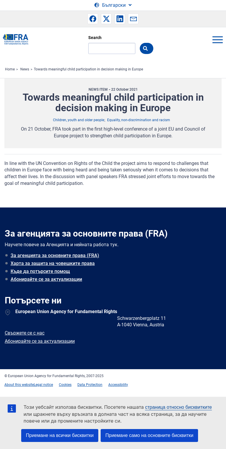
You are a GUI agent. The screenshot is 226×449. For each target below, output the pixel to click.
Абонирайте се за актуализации (46, 279)
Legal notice (43, 385)
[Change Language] (113, 5)
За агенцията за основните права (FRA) (55, 255)
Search (95, 37)
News (24, 69)
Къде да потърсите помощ (40, 271)
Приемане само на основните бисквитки (149, 435)
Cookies (65, 385)
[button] (92, 18)
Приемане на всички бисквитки (60, 435)
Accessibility (118, 385)
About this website (19, 385)
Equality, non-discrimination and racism (138, 120)
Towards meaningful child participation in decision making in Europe (88, 69)
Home (10, 69)
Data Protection (89, 385)
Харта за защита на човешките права (53, 263)
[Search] (111, 48)
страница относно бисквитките (178, 407)
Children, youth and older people (78, 120)
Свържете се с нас (24, 333)
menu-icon (217, 39)
